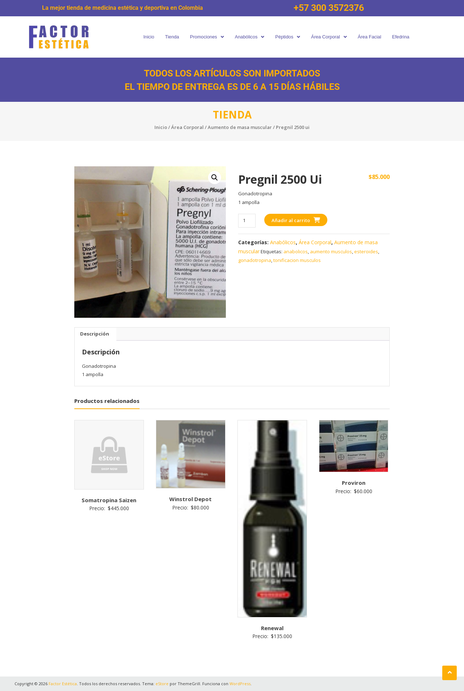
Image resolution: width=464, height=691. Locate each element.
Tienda (167, 36)
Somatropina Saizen (109, 500)
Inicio (143, 36)
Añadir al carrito (291, 220)
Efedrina (406, 36)
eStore (162, 683)
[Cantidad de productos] (246, 220)
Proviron (353, 482)
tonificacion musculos (297, 260)
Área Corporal (332, 36)
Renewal (272, 628)
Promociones (204, 36)
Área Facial (374, 36)
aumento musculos (331, 251)
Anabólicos (249, 36)
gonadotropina (254, 260)
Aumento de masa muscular (240, 127)
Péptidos (289, 36)
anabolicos (295, 251)
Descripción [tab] (94, 333)
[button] (203, 37)
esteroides (366, 251)
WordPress (239, 683)
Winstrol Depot (190, 499)
